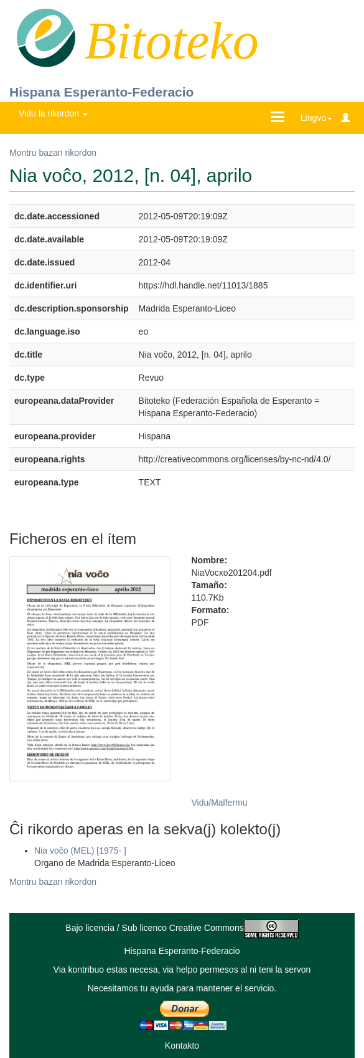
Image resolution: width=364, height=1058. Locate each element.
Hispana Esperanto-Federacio (101, 92)
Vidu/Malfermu (220, 803)
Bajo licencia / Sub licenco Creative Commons (181, 928)
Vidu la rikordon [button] (53, 113)
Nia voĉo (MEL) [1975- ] (80, 850)
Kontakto (182, 1046)
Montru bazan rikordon (52, 153)
